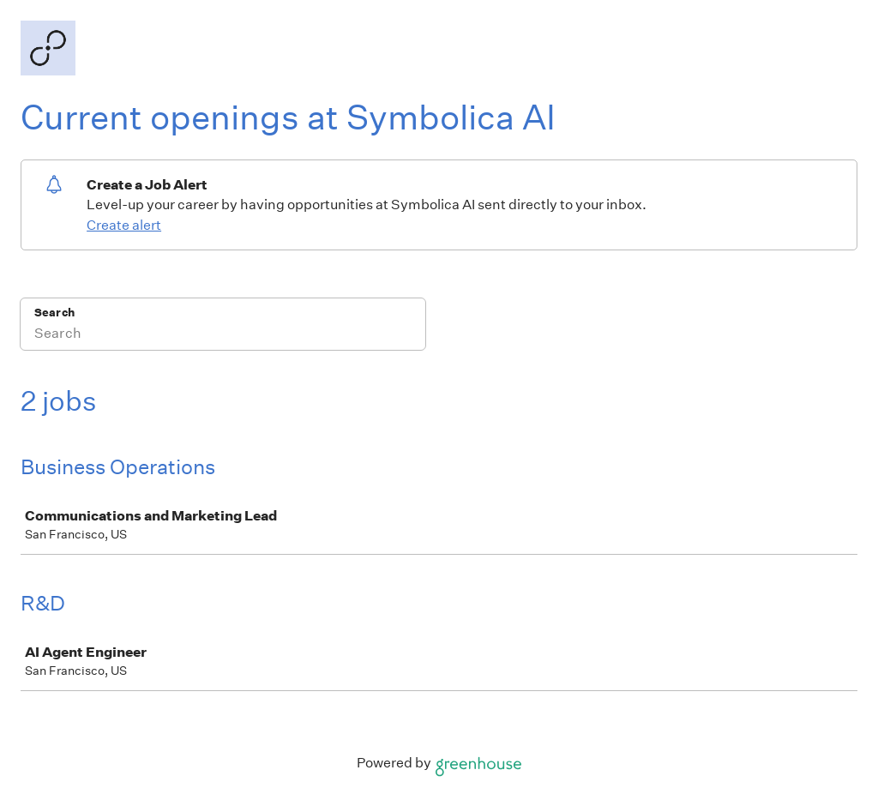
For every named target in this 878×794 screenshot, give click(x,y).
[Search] (223, 335)
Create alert (124, 225)
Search (54, 312)
